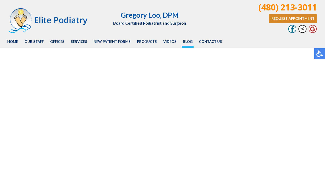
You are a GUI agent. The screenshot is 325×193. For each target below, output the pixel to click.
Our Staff (34, 41)
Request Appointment (293, 18)
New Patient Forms (112, 41)
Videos (169, 41)
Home (12, 41)
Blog (188, 41)
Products (147, 41)
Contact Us (210, 41)
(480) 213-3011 (287, 7)
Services (79, 41)
